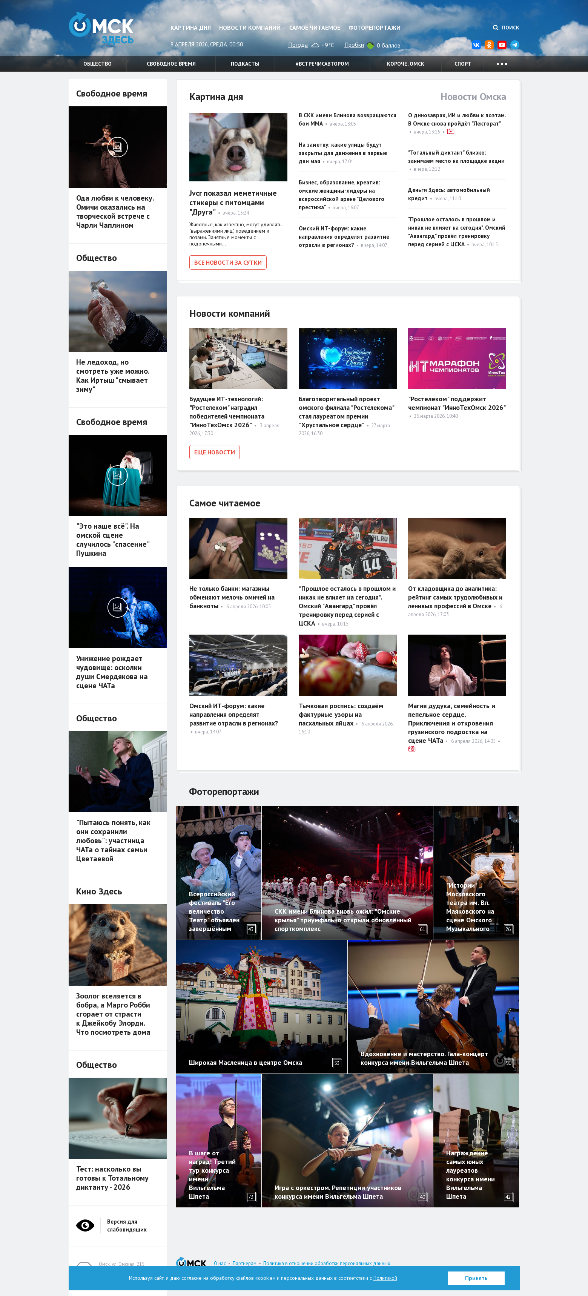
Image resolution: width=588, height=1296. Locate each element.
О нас (220, 1263)
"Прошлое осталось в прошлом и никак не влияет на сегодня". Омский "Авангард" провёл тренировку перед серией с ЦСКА (346, 604)
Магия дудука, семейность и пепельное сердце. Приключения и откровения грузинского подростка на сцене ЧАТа (451, 721)
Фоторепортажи (375, 27)
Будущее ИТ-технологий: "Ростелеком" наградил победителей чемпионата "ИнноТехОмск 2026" (228, 411)
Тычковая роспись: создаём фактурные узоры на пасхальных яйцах (341, 713)
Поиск (506, 27)
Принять (476, 1278)
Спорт (462, 63)
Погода (298, 44)
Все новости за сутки (228, 262)
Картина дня (190, 27)
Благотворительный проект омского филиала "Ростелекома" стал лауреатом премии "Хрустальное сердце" (348, 411)
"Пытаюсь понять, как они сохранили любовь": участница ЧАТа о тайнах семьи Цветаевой (113, 840)
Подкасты (245, 63)
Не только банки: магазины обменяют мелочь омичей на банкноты (233, 595)
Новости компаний (250, 27)
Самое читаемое (314, 27)
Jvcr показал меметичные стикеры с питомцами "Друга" (233, 202)
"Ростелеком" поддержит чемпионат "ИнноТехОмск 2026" (457, 402)
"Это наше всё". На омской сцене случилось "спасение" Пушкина (112, 539)
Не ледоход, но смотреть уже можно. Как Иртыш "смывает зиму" (112, 375)
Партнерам (244, 1263)
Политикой (385, 1278)
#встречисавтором (322, 63)
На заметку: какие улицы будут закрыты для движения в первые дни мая (343, 153)
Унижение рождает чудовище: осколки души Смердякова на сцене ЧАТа (112, 671)
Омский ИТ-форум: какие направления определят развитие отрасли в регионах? (344, 236)
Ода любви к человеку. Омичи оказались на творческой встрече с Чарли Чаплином (115, 211)
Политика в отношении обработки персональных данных (326, 1263)
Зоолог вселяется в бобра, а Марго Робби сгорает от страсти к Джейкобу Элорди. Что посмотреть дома (113, 1014)
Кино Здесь (99, 891)
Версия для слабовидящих (127, 1225)
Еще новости (214, 451)
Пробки (354, 44)
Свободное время (171, 63)
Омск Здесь (106, 30)
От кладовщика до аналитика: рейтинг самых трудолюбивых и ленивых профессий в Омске (454, 595)
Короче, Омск (405, 63)
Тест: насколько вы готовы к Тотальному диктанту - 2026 (112, 1178)
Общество (97, 63)
